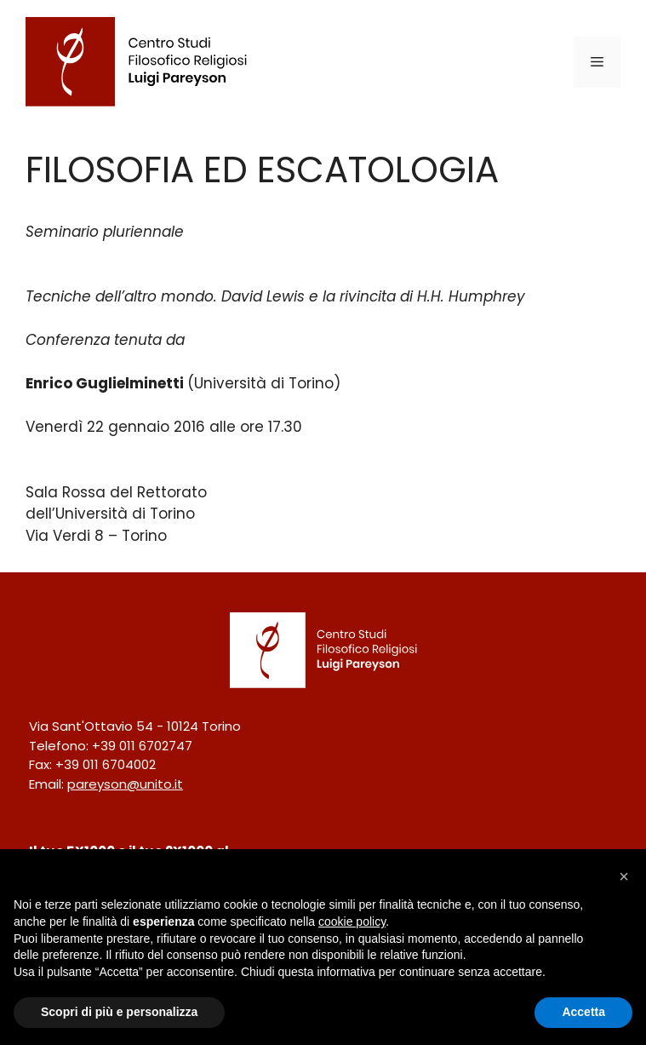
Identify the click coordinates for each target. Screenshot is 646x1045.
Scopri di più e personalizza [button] (119, 1012)
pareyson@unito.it (125, 784)
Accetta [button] (583, 1012)
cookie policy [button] (352, 921)
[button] (623, 876)
